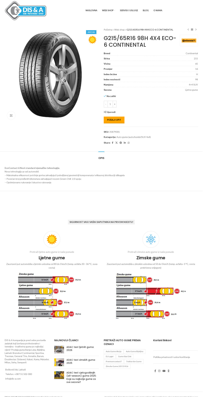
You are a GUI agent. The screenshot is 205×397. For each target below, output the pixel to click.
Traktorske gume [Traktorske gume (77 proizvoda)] (133, 361)
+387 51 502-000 (23, 374)
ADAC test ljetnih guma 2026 (80, 348)
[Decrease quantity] (106, 104)
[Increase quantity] (115, 104)
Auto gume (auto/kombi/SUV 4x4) (134, 137)
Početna (108, 29)
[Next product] (196, 30)
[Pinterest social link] (121, 143)
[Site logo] (26, 10)
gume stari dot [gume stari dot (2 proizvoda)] (124, 356)
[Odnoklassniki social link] (168, 370)
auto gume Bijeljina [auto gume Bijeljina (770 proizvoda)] (134, 351)
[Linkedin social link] (125, 143)
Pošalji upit (114, 120)
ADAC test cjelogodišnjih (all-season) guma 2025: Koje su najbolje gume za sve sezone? (81, 377)
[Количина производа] (110, 104)
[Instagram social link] (159, 370)
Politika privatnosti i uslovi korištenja (171, 357)
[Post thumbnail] (59, 349)
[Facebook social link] (112, 143)
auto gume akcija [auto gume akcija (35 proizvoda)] (113, 351)
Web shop (119, 29)
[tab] (101, 156)
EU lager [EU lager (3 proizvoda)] (110, 356)
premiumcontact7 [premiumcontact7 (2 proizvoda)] (114, 361)
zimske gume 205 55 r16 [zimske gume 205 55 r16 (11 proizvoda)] (117, 366)
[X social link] (116, 143)
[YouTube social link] (164, 370)
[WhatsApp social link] (129, 143)
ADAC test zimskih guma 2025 (80, 361)
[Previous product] (188, 30)
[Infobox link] (52, 276)
